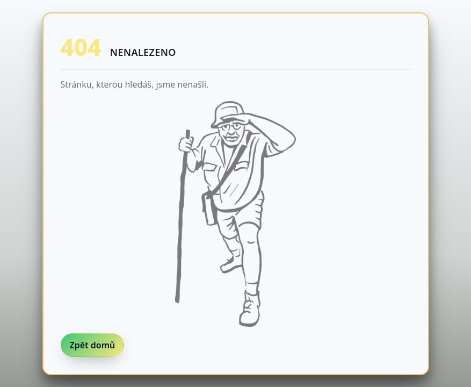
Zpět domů (92, 345)
